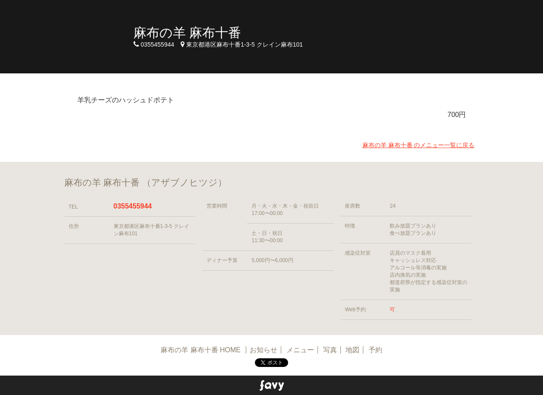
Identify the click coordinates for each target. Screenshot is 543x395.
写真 (330, 350)
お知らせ (263, 350)
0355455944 (133, 206)
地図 (352, 350)
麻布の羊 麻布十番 (187, 32)
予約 (375, 350)
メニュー (300, 350)
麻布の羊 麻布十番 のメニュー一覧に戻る (418, 145)
